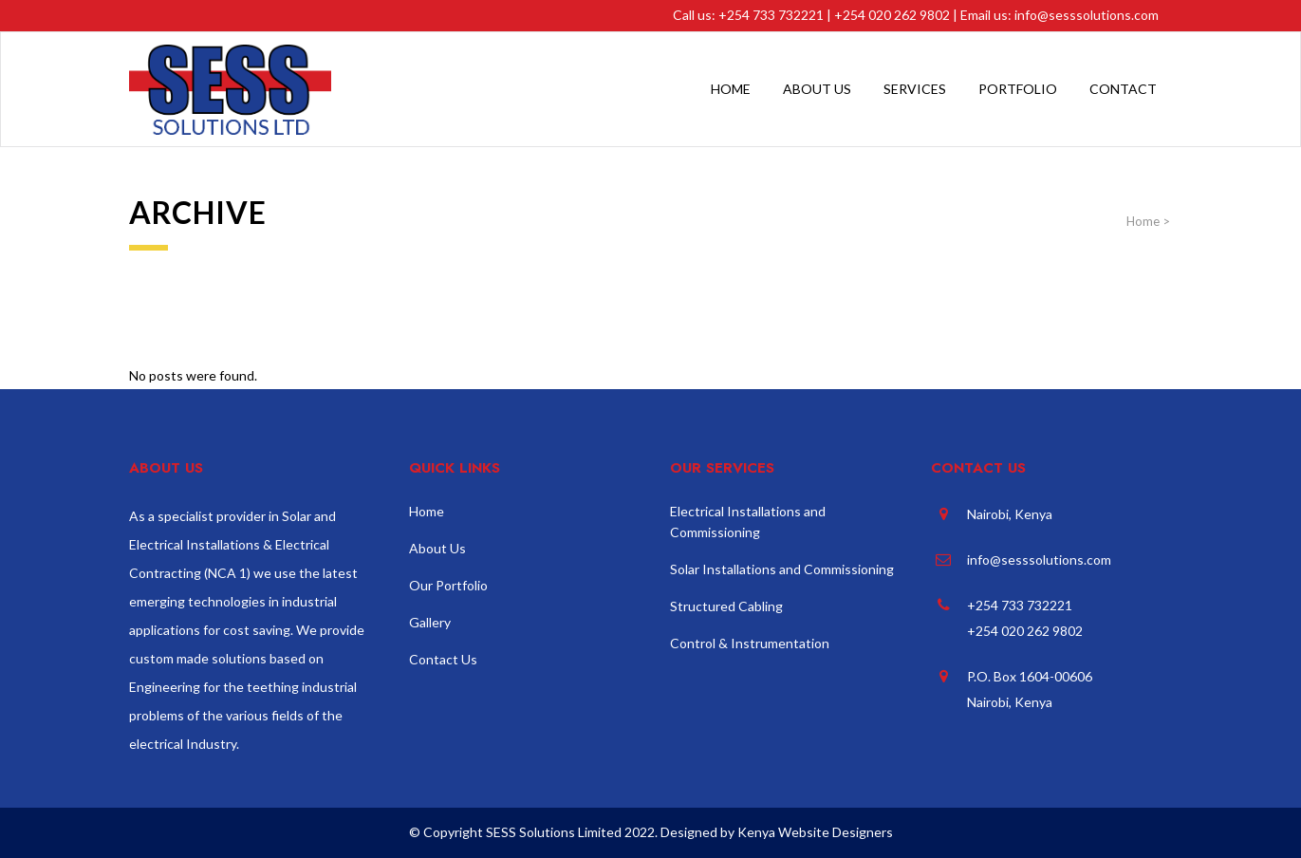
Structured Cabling (726, 606)
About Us (437, 548)
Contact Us (443, 659)
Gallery (430, 622)
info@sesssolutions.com (1086, 15)
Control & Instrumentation (749, 643)
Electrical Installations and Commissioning (748, 521)
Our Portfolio (448, 585)
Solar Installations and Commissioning (782, 569)
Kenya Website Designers (815, 832)
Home (1143, 221)
